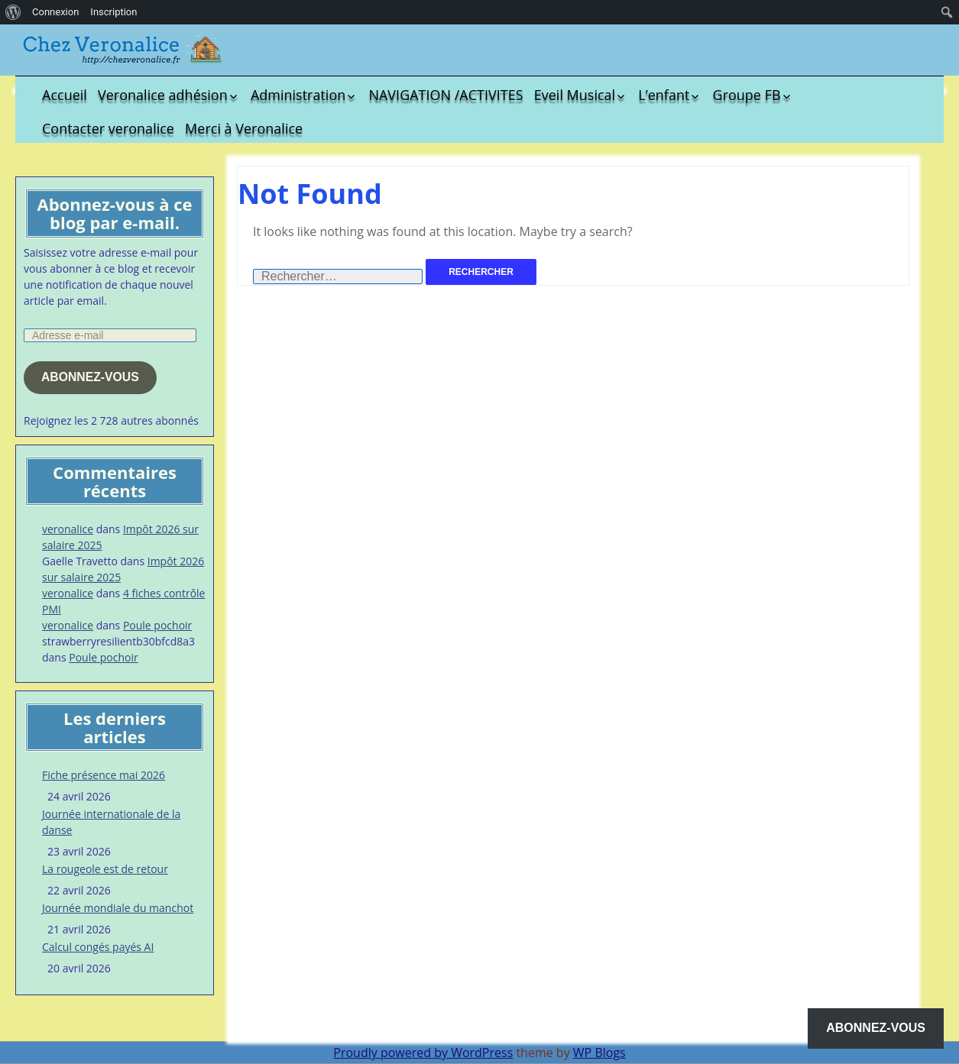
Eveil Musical (574, 95)
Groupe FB (747, 95)
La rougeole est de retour (105, 869)
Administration (298, 95)
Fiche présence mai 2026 (103, 775)
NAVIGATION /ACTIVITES (445, 95)
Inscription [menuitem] (113, 12)
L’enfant (663, 95)
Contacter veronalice (108, 128)
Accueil (64, 95)
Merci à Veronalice (244, 128)
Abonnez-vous (90, 376)
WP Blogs (599, 1052)
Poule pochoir (157, 625)
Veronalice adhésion (163, 95)
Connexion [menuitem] (55, 12)
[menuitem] (13, 12)
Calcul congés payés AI (98, 946)
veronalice (67, 529)
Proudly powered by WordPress (423, 1052)
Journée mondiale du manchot (117, 908)
